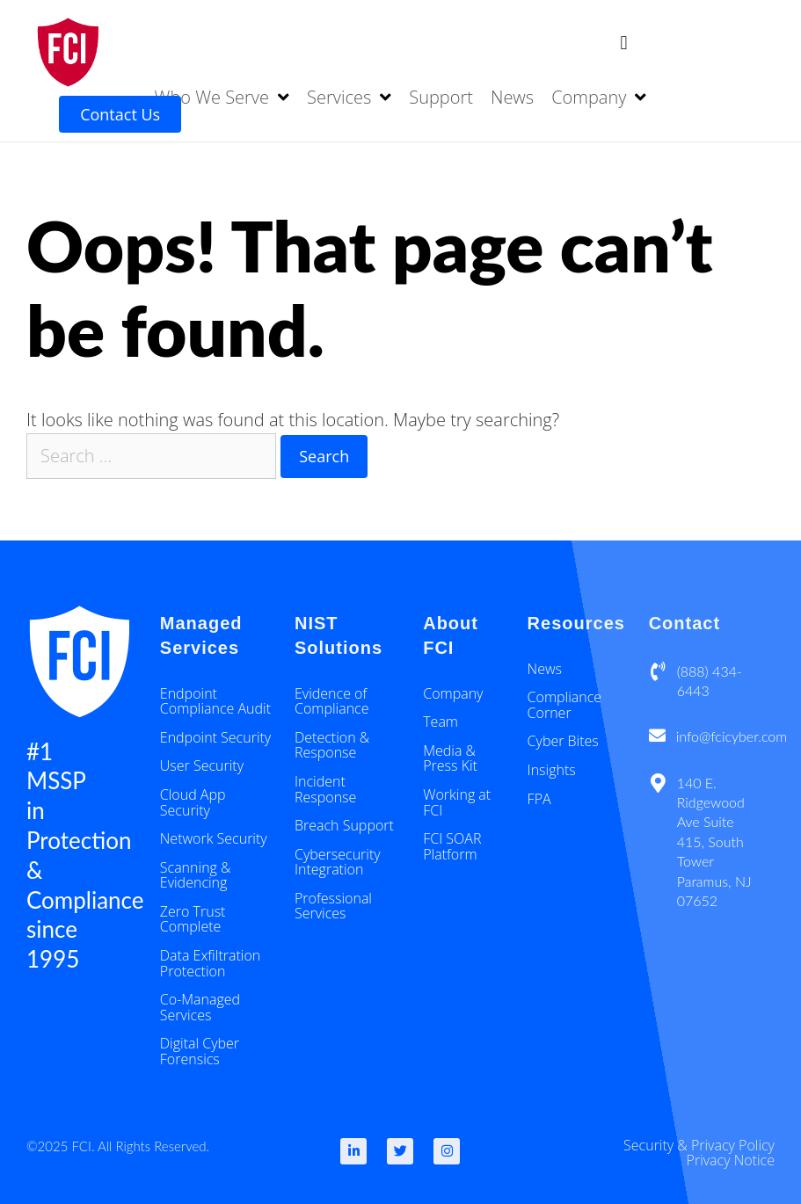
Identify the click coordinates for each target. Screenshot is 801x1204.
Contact (684, 623)
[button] (623, 42)
